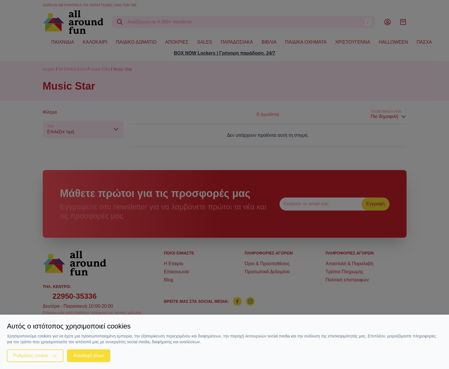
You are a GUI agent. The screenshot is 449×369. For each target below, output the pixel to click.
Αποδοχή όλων (88, 355)
